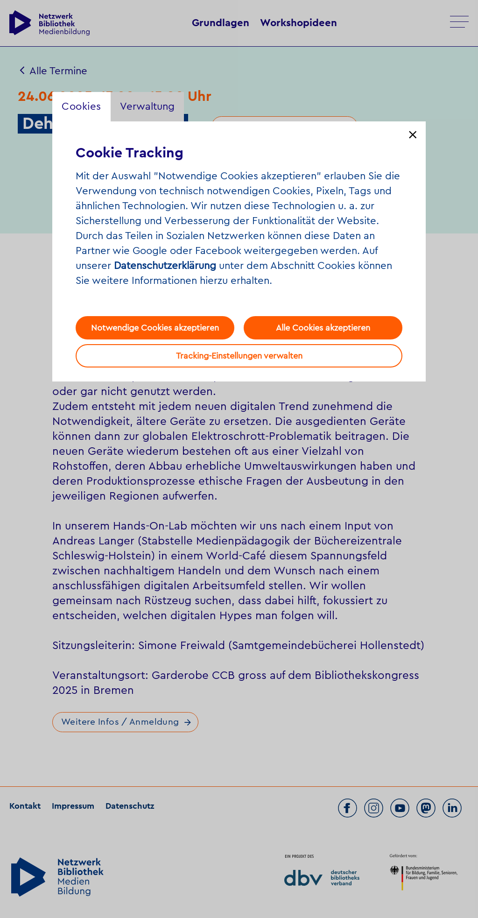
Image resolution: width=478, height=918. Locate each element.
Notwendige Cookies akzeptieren (155, 328)
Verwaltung (147, 106)
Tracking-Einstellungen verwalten (239, 356)
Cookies (81, 106)
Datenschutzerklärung (165, 266)
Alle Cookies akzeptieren (323, 328)
